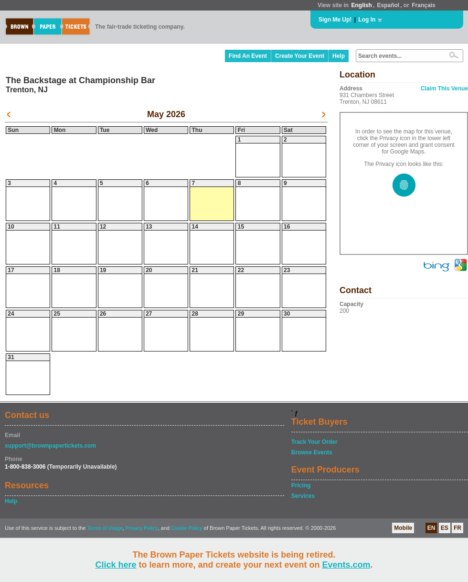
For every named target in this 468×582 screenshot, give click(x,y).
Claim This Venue (444, 88)
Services (303, 496)
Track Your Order (314, 442)
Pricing (301, 485)
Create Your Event (299, 56)
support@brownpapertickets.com (50, 445)
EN (431, 528)
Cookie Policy (186, 528)
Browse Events (311, 452)
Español (388, 5)
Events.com (346, 565)
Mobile (403, 528)
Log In (366, 19)
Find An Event (248, 56)
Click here (115, 565)
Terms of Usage (104, 528)
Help (338, 56)
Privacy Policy (142, 528)
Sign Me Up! (335, 19)
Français (423, 5)
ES (444, 528)
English (361, 5)
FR (457, 528)
